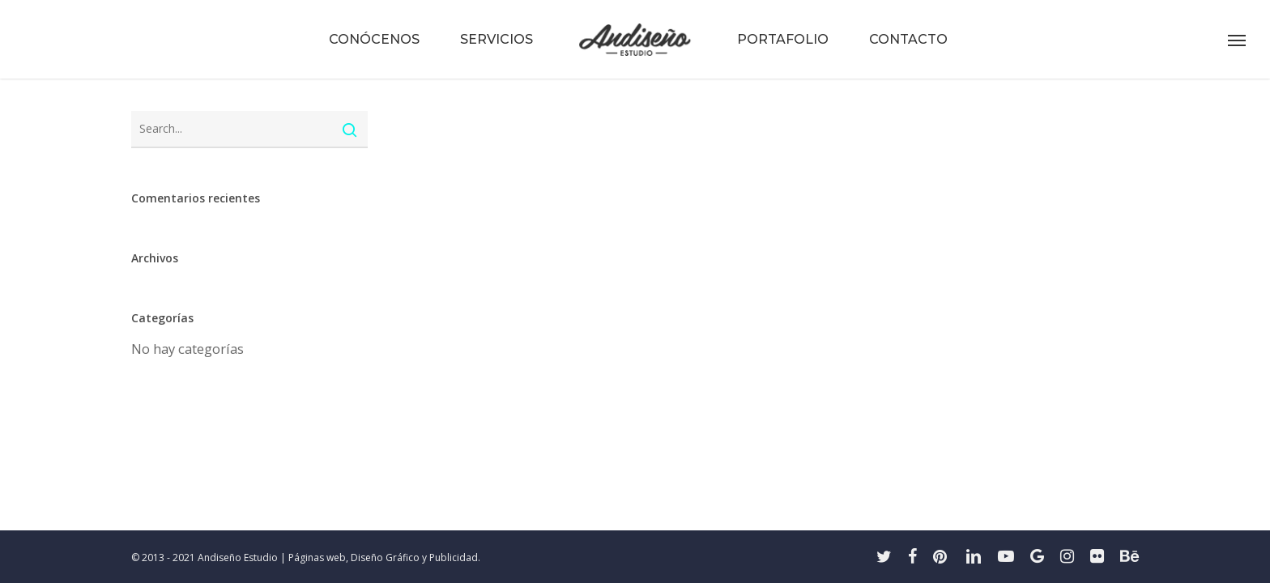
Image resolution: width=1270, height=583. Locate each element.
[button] (1237, 40)
